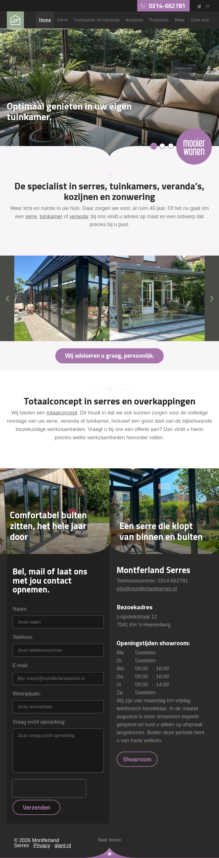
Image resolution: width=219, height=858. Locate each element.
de (207, 5)
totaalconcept (61, 413)
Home (45, 19)
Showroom (137, 759)
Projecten (159, 19)
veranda (78, 216)
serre (31, 216)
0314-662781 (167, 6)
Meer (180, 19)
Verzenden (36, 807)
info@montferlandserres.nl (147, 589)
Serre (62, 19)
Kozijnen (134, 19)
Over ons (200, 19)
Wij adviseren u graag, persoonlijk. (109, 355)
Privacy (41, 845)
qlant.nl (62, 845)
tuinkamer (51, 216)
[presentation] (49, 788)
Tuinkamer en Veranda (97, 19)
